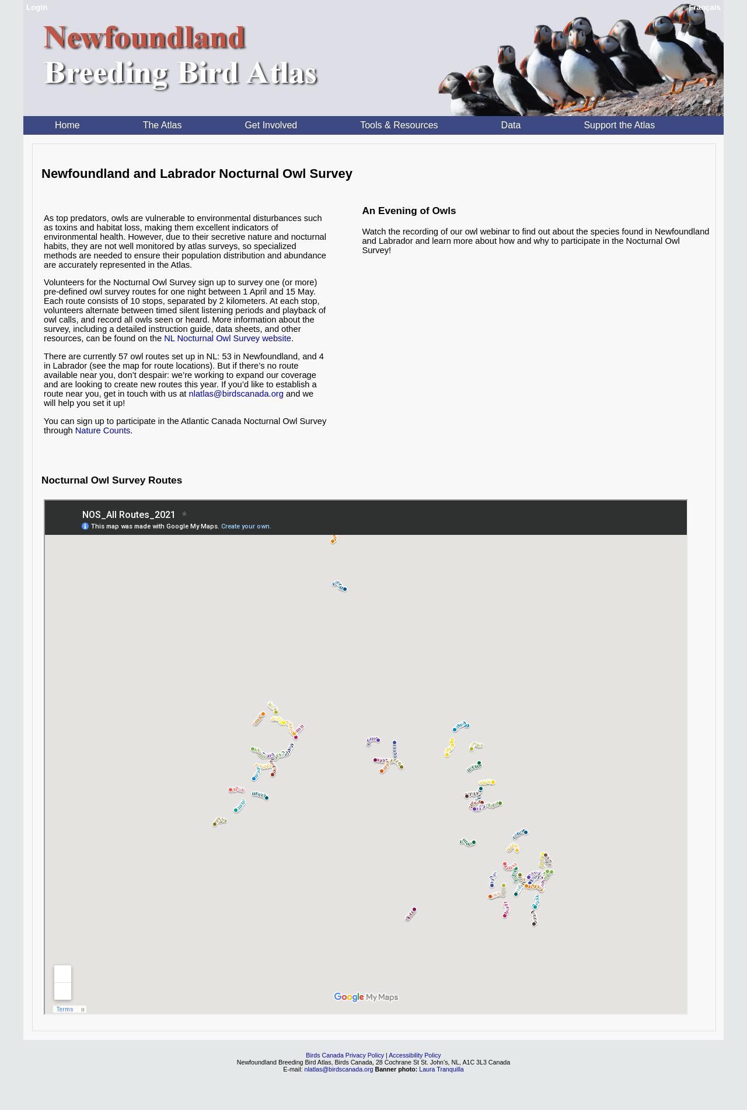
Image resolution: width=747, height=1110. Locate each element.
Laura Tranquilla (441, 1069)
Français (705, 7)
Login (36, 7)
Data (511, 125)
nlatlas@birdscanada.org (236, 393)
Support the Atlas (619, 125)
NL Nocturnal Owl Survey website (227, 338)
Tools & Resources (399, 125)
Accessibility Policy (415, 1055)
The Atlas (162, 125)
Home (67, 125)
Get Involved (271, 125)
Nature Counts (103, 430)
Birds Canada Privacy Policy (345, 1055)
